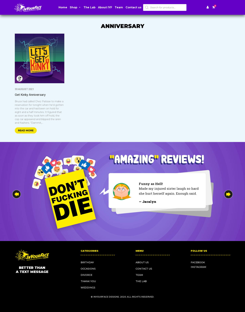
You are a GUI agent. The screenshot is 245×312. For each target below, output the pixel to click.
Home (63, 7)
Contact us (133, 7)
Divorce (86, 275)
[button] (228, 194)
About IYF (105, 7)
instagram (198, 267)
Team (119, 7)
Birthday (87, 262)
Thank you (88, 281)
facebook (198, 262)
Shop (75, 7)
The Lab (89, 7)
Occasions (88, 268)
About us (142, 262)
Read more (26, 130)
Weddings (88, 287)
